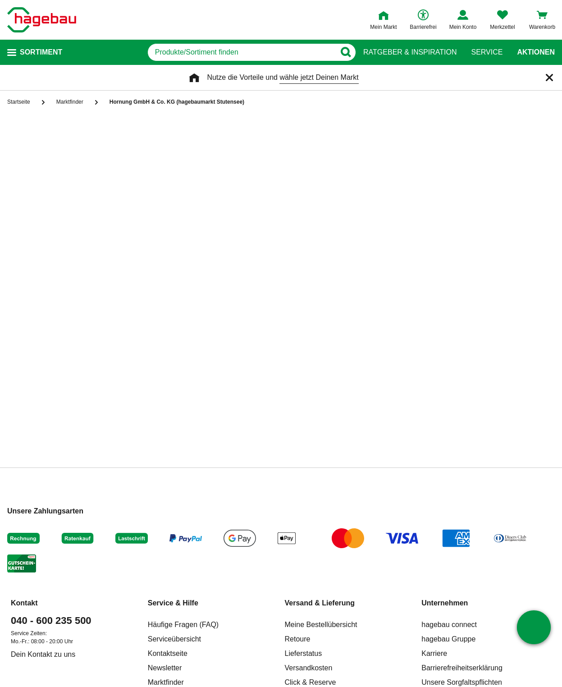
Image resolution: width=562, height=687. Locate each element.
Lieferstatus (303, 653)
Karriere (434, 653)
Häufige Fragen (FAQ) (183, 624)
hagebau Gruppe (448, 639)
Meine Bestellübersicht (321, 624)
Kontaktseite (167, 653)
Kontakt (24, 603)
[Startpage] (41, 19)
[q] (241, 52)
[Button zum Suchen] (345, 52)
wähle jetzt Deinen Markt (318, 77)
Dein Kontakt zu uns (43, 654)
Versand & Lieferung (320, 603)
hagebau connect (449, 624)
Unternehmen (444, 603)
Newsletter (165, 668)
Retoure (298, 639)
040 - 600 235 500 (51, 620)
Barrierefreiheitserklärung (462, 668)
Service (487, 52)
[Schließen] (549, 77)
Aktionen (536, 52)
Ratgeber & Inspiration (410, 52)
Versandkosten (309, 668)
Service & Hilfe (173, 603)
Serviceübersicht (174, 639)
